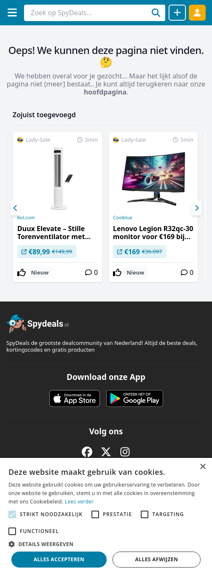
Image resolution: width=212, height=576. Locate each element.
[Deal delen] (177, 13)
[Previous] (16, 208)
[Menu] (12, 12)
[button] (106, 544)
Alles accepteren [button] (59, 559)
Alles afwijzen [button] (156, 559)
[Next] (196, 208)
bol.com (26, 218)
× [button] (202, 467)
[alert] (106, 517)
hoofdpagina (105, 92)
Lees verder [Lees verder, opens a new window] (79, 501)
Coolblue (122, 218)
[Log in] (197, 12)
